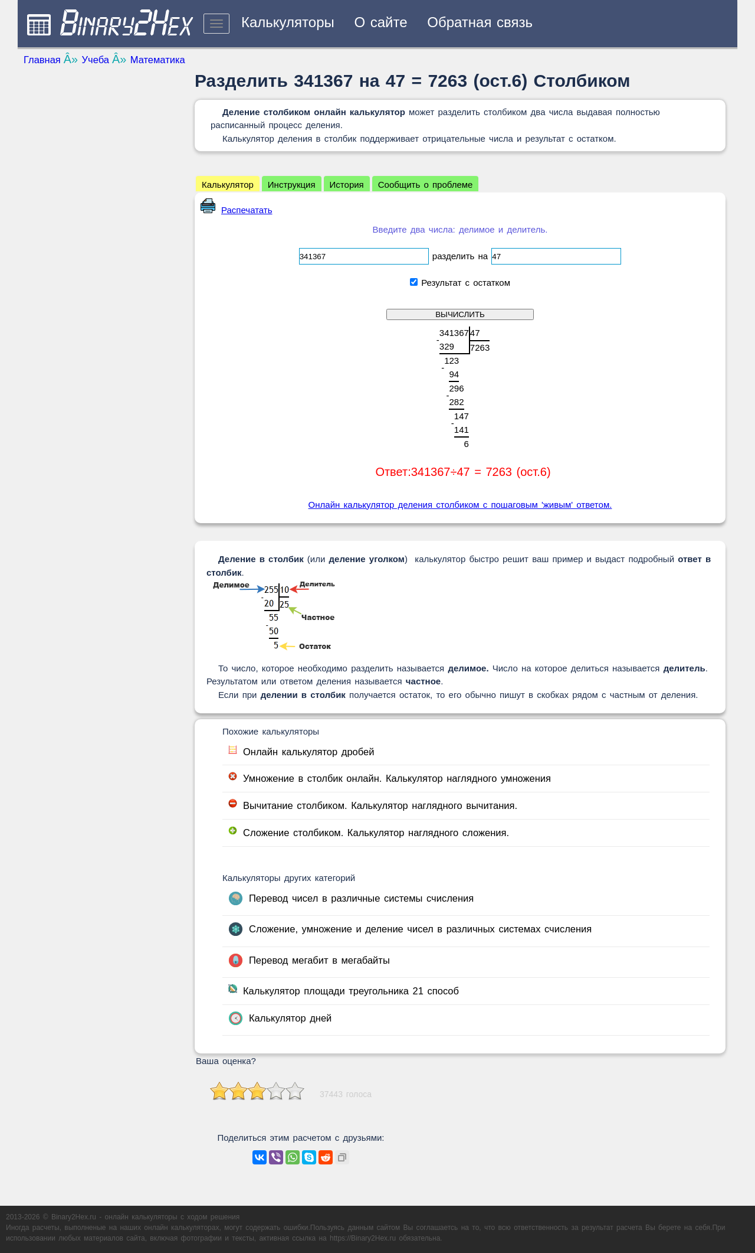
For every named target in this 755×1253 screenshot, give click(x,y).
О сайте (380, 22)
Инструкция (292, 185)
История (347, 185)
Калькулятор (228, 185)
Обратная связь (480, 22)
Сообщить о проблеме (425, 185)
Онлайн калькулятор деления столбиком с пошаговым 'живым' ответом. (460, 505)
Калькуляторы (287, 22)
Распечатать (237, 210)
